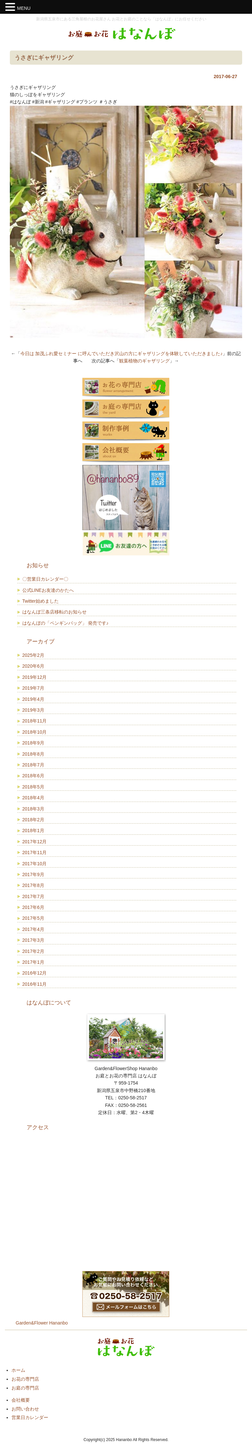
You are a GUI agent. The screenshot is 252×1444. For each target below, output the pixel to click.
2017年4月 (33, 929)
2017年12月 (34, 841)
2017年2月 (33, 951)
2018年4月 (33, 797)
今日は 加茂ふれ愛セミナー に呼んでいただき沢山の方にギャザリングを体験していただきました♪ (121, 353)
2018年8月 (33, 754)
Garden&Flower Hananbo (42, 1322)
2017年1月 (33, 962)
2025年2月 (33, 655)
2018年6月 (33, 775)
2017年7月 (33, 896)
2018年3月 (33, 808)
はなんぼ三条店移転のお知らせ (54, 611)
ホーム (18, 1370)
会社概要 (20, 1400)
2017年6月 (33, 907)
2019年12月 (34, 677)
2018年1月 (33, 830)
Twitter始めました (40, 601)
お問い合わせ (25, 1409)
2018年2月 (33, 819)
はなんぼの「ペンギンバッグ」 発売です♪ (65, 623)
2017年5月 (33, 918)
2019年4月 (33, 699)
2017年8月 (33, 885)
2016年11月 (34, 984)
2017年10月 (34, 863)
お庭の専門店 (25, 1387)
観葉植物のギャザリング (144, 360)
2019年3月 (33, 710)
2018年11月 (34, 720)
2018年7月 (33, 764)
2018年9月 (33, 742)
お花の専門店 (25, 1379)
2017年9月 (33, 874)
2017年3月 (33, 940)
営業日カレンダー (29, 1417)
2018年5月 (33, 786)
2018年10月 (34, 732)
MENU (24, 8)
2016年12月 (34, 973)
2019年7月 (33, 688)
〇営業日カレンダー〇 (45, 579)
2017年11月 (34, 852)
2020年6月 (33, 666)
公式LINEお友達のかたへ (48, 590)
